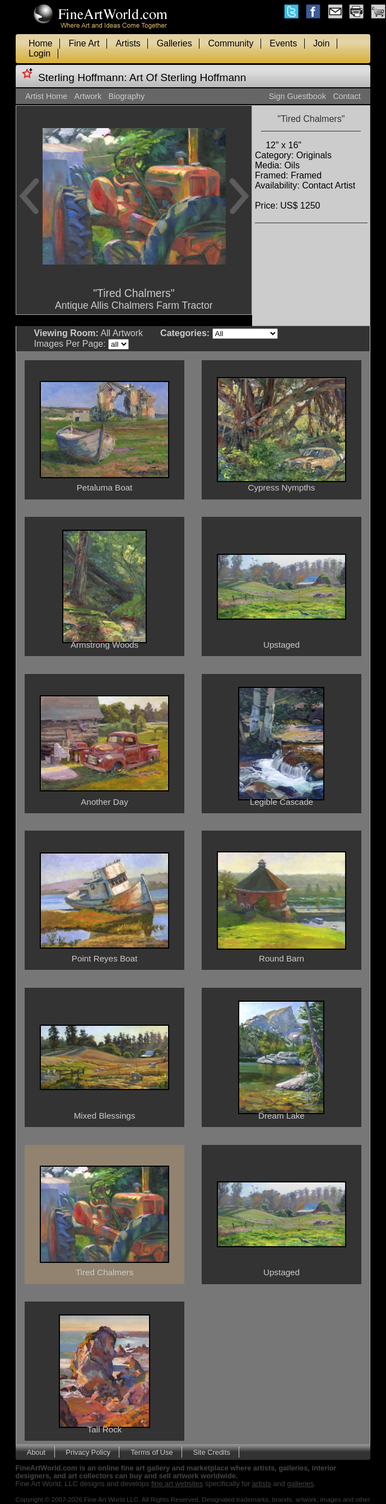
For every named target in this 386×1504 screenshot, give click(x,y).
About (36, 1452)
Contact (347, 96)
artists (261, 1483)
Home (41, 43)
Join (321, 43)
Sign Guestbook (297, 96)
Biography (127, 96)
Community (231, 43)
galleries (300, 1483)
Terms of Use (152, 1452)
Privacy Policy (88, 1452)
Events (283, 43)
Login (39, 53)
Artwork (88, 96)
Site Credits (211, 1452)
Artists (127, 43)
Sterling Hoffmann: (82, 77)
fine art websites (177, 1483)
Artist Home (46, 96)
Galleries (174, 43)
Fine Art (83, 43)
